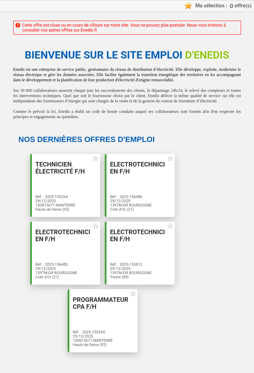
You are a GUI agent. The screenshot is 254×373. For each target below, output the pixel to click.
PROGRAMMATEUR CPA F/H (101, 303)
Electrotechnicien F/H (137, 168)
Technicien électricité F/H (60, 168)
